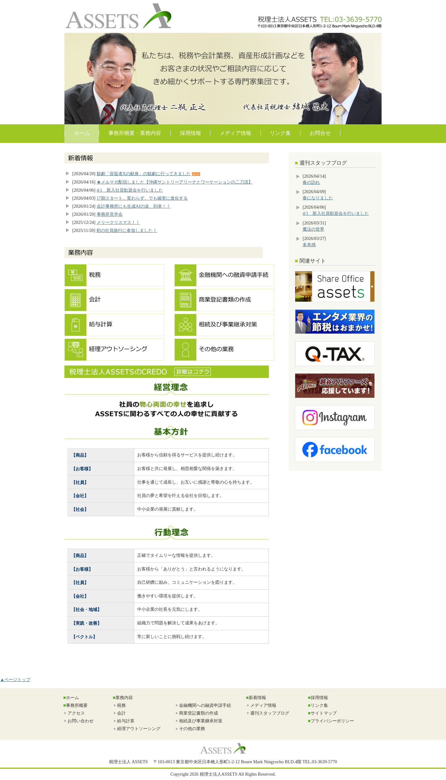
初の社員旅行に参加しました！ (126, 230)
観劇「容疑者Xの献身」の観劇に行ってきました (144, 173)
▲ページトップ (15, 679)
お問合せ (320, 133)
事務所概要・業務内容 (134, 133)
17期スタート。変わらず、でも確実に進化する (142, 198)
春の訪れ (311, 182)
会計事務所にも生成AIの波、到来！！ (134, 206)
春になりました (318, 197)
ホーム (82, 133)
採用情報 (190, 133)
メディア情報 (235, 133)
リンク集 (280, 133)
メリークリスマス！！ (118, 222)
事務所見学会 (110, 214)
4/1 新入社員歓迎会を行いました (130, 190)
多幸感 (309, 244)
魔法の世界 (313, 229)
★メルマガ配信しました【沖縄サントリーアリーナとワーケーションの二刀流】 (175, 181)
